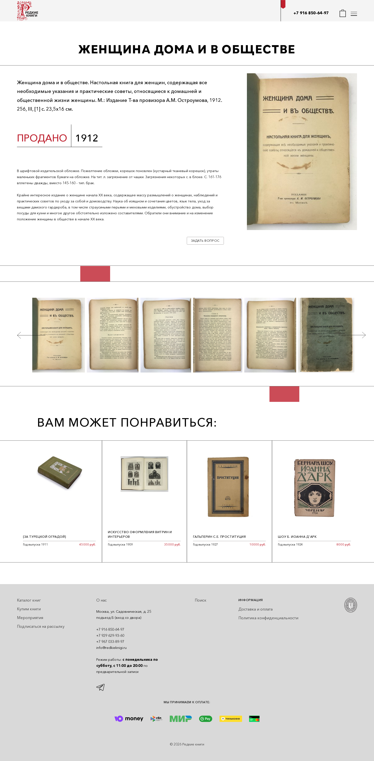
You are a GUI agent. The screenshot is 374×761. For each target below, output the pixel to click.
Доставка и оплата (255, 609)
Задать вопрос (205, 240)
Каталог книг (29, 600)
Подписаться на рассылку (41, 626)
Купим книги (29, 608)
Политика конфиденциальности (268, 617)
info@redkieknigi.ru (111, 647)
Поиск (200, 600)
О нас (101, 600)
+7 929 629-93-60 (110, 635)
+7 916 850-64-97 (311, 12)
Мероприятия (30, 617)
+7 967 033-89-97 (110, 641)
